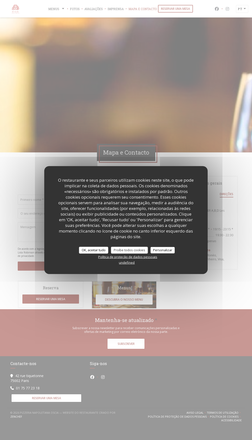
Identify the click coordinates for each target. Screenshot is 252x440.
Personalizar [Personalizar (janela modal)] (162, 250)
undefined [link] (127, 262)
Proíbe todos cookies (129, 250)
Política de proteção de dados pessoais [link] (127, 256)
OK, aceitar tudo (94, 250)
